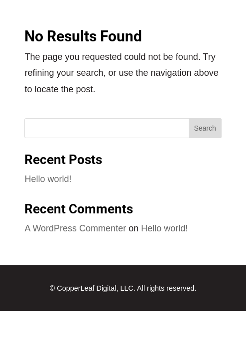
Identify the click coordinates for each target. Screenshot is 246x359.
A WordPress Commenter (75, 228)
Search (205, 128)
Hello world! (47, 179)
